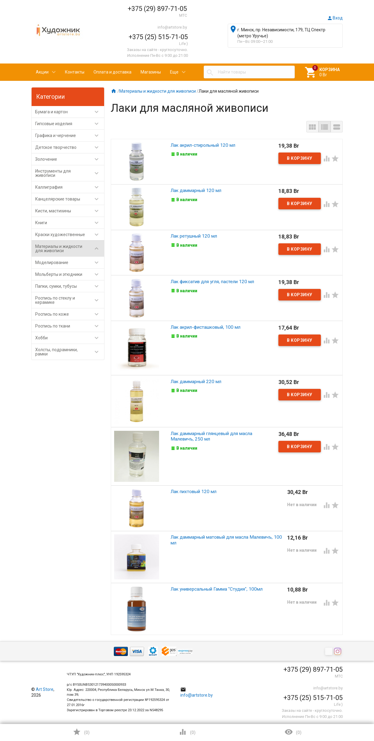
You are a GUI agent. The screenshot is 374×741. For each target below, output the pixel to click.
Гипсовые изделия (69, 123)
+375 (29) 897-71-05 (157, 8)
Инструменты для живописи (69, 173)
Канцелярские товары (69, 199)
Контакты (74, 72)
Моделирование (69, 262)
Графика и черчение (69, 135)
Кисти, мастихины (69, 211)
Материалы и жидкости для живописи (69, 248)
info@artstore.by (172, 27)
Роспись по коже (69, 314)
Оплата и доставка (112, 72)
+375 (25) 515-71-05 (158, 37)
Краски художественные (69, 234)
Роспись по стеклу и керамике (69, 300)
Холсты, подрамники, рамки (69, 352)
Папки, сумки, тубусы (69, 286)
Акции (42, 72)
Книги (69, 222)
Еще (174, 72)
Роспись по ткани (69, 326)
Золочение (69, 159)
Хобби (69, 338)
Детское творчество (69, 147)
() (81, 732)
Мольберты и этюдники (69, 274)
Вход (335, 17)
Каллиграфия (69, 187)
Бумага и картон (69, 112)
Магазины (151, 72)
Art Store (44, 689)
